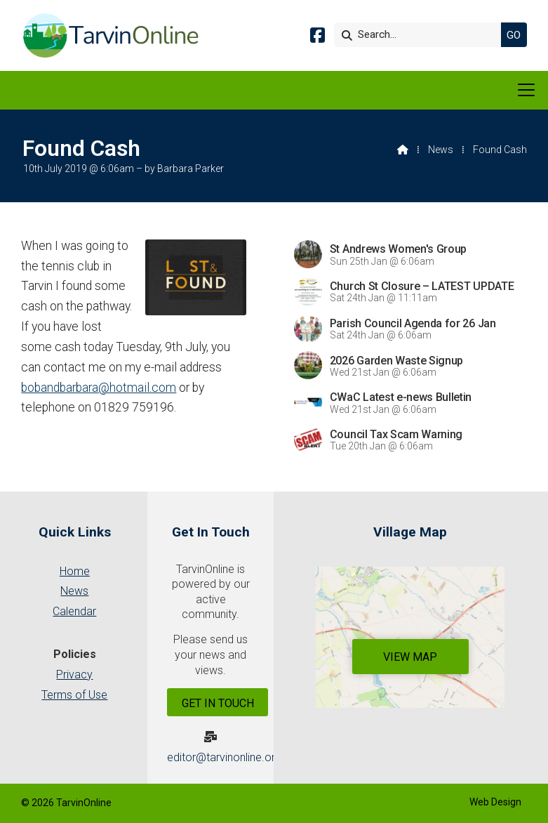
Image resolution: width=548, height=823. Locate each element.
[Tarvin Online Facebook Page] (317, 37)
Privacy (74, 674)
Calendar (74, 611)
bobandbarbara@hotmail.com (98, 388)
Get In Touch (218, 703)
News (440, 149)
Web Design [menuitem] (495, 802)
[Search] (421, 34)
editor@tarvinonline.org (224, 757)
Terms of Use (74, 695)
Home (75, 571)
